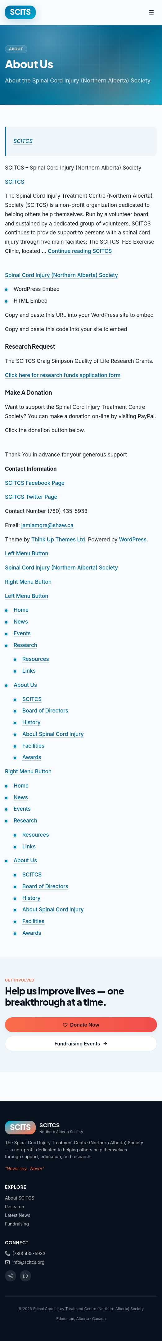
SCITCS (23, 141)
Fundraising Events (80, 1043)
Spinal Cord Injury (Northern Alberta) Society (61, 275)
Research (25, 645)
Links (29, 671)
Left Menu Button (26, 553)
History (31, 722)
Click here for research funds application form (62, 375)
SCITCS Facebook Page (35, 483)
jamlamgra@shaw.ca (47, 525)
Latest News (17, 1215)
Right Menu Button (28, 582)
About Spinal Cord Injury (53, 734)
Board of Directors (45, 711)
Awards (31, 757)
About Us (25, 685)
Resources (35, 659)
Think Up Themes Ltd (58, 539)
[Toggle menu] (151, 12)
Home (21, 610)
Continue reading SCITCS (80, 251)
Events (22, 633)
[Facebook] (10, 1275)
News (21, 622)
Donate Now (81, 1025)
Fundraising (17, 1223)
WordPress (132, 539)
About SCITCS (19, 1197)
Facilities (33, 746)
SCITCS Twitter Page (31, 497)
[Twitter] (25, 1275)
